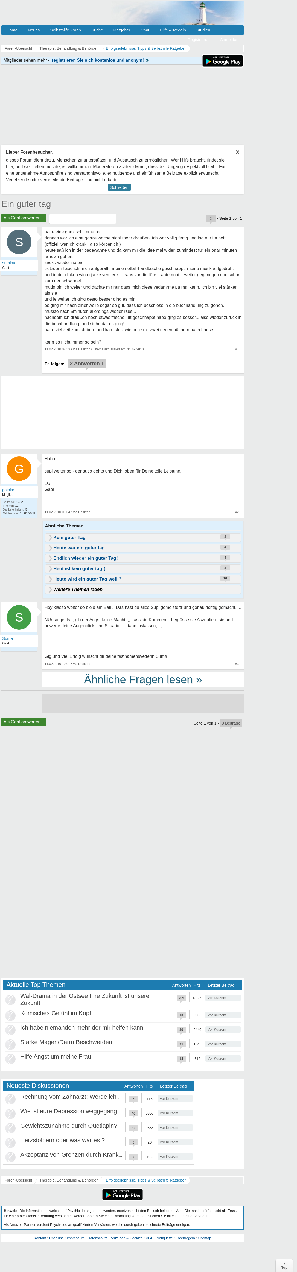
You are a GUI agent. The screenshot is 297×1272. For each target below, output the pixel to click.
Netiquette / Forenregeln (175, 1238)
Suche (97, 30)
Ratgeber (121, 30)
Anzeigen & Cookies (126, 1238)
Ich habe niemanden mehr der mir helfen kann (81, 1027)
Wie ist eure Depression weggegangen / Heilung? (86, 1111)
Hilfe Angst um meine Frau (55, 1056)
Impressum (75, 1238)
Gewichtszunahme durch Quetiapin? (68, 1125)
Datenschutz (97, 1238)
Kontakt (40, 1238)
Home (12, 30)
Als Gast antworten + (24, 218)
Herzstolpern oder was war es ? (62, 1140)
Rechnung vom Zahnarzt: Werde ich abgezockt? (84, 1096)
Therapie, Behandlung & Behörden (68, 1180)
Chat (145, 30)
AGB (149, 1238)
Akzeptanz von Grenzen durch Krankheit (74, 1154)
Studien (203, 30)
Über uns (56, 1238)
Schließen (119, 187)
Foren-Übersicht (18, 1180)
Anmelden (229, 39)
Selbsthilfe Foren (65, 30)
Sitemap (204, 1238)
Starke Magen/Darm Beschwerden (66, 1042)
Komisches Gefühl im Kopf (55, 1013)
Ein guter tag (26, 204)
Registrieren (199, 39)
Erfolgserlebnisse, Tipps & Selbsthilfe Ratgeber (146, 1180)
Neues (34, 30)
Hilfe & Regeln (173, 30)
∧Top (284, 1266)
